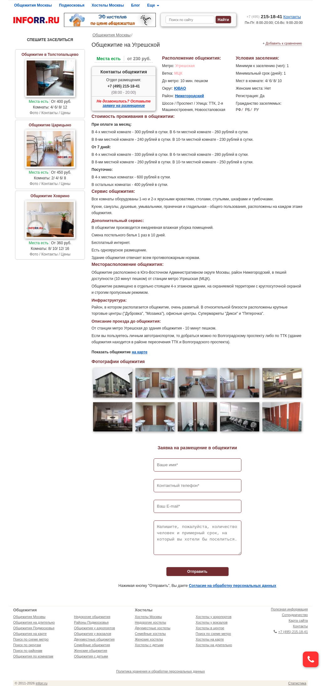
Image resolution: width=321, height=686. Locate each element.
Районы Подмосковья (91, 622)
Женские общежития (90, 650)
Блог (135, 5)
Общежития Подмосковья (33, 628)
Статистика (297, 683)
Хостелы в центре (210, 628)
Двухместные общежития (94, 639)
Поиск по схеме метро (31, 639)
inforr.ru (41, 683)
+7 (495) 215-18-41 (124, 86)
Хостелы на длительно (214, 645)
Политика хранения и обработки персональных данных (160, 671)
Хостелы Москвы (108, 5)
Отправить (197, 571)
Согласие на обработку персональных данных (232, 585)
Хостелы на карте (210, 639)
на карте (139, 352)
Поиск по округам (27, 645)
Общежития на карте (30, 634)
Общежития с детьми (91, 656)
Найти (223, 20)
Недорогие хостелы (150, 622)
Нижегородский (189, 96)
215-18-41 (264, 16)
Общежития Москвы (33, 5)
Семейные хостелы (150, 634)
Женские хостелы (149, 639)
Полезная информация (289, 609)
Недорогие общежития (92, 617)
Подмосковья (71, 5)
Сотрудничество (295, 615)
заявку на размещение (124, 105)
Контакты (292, 16)
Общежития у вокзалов (92, 634)
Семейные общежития (92, 645)
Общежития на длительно (34, 622)
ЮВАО (180, 88)
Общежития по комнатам (33, 656)
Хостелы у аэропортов (213, 617)
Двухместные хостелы (152, 628)
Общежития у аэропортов (94, 628)
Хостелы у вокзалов (212, 622)
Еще (153, 5)
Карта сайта (298, 620)
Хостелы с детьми (149, 645)
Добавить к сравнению (284, 43)
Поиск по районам (27, 650)
